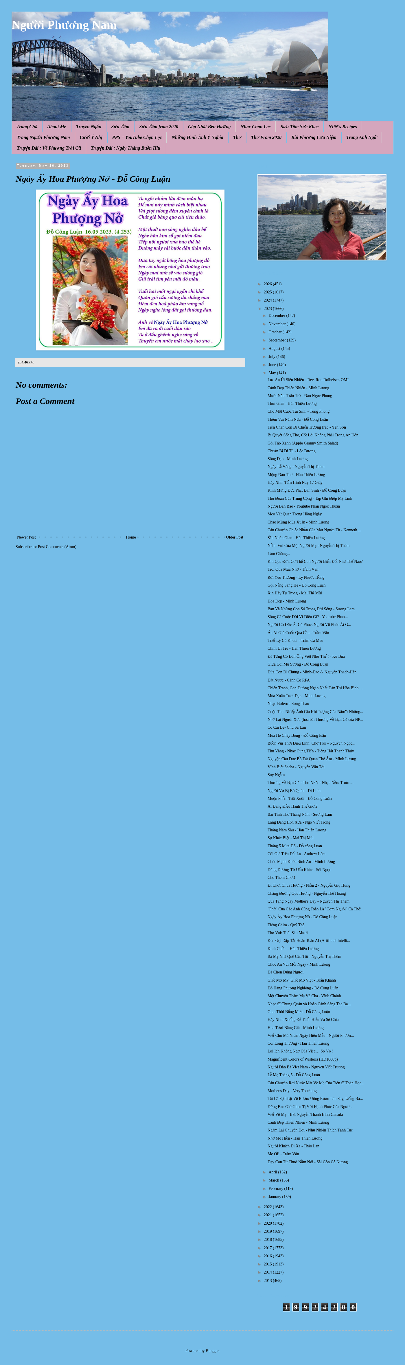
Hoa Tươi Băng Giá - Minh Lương (296, 1028)
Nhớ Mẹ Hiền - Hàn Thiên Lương (295, 1138)
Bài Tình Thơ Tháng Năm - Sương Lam (300, 814)
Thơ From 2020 (266, 137)
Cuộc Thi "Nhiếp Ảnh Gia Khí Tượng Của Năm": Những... (315, 712)
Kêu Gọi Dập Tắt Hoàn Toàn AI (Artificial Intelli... (309, 940)
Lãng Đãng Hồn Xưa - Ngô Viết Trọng (299, 822)
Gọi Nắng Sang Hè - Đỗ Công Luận (297, 585)
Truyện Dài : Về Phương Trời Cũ (49, 148)
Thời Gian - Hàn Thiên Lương (292, 403)
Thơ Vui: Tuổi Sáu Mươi (288, 933)
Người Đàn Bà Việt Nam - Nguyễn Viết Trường (306, 1067)
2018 (268, 1239)
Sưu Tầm (120, 126)
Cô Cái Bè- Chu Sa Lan (287, 727)
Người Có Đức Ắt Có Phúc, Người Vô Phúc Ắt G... (309, 624)
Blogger (212, 1351)
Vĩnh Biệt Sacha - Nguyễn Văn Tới (296, 767)
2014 (268, 1272)
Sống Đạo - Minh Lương (288, 459)
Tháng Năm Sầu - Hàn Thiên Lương (297, 830)
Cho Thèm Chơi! (281, 877)
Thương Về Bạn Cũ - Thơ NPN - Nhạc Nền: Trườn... (310, 782)
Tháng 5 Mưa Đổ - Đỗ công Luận (295, 846)
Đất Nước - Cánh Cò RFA (289, 680)
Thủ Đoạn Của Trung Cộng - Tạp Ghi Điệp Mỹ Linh (310, 498)
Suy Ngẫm (276, 775)
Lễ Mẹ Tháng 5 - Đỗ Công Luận (294, 1075)
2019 (268, 1231)
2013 (268, 1280)
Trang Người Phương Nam (43, 137)
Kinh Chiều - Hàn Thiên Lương (293, 949)
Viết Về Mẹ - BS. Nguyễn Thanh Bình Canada (305, 1114)
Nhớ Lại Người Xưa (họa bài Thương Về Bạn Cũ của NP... (315, 719)
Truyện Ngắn (89, 126)
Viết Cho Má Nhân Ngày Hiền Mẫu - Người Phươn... (311, 1035)
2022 (268, 1207)
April (273, 1172)
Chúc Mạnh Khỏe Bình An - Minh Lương (301, 861)
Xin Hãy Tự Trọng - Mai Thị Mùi (295, 593)
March (274, 1180)
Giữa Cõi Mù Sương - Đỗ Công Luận (298, 664)
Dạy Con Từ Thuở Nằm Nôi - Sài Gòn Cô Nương (308, 1162)
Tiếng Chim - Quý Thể (286, 925)
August (274, 348)
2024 (268, 300)
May (272, 373)
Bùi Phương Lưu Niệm (313, 137)
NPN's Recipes (342, 126)
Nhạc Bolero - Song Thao (288, 703)
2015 (268, 1264)
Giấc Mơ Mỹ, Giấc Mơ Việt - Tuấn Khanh (302, 980)
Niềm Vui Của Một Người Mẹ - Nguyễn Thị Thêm (309, 545)
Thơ (237, 137)
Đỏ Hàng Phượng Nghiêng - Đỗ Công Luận (303, 988)
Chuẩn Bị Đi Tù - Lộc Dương (292, 451)
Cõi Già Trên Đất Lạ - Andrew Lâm (296, 854)
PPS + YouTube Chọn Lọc (137, 137)
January (275, 1197)
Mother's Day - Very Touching (292, 1091)
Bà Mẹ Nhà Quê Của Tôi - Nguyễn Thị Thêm (304, 956)
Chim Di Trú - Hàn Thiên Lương (294, 648)
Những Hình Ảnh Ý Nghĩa (197, 137)
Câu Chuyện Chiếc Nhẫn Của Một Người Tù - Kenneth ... (314, 530)
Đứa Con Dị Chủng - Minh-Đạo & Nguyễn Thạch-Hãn (312, 672)
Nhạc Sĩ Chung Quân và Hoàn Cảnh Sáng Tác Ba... (309, 1004)
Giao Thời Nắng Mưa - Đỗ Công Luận (299, 1012)
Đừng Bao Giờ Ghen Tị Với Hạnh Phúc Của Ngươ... (310, 1107)
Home (131, 537)
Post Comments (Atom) (57, 547)
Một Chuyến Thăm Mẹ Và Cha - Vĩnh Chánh (304, 996)
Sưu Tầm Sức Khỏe (300, 126)
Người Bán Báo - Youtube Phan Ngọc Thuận (304, 506)
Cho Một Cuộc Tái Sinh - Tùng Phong (298, 411)
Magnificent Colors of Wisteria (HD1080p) (303, 1059)
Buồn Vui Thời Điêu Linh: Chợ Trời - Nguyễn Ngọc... (311, 743)
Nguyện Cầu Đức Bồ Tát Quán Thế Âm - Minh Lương (312, 759)
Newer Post (26, 537)
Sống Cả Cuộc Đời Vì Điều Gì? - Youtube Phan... (308, 617)
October (275, 332)
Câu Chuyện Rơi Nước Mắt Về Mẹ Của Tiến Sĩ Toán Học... (316, 1083)
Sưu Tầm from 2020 (158, 126)
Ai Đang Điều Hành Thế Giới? (293, 806)
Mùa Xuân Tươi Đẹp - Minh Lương (296, 696)
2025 (268, 292)
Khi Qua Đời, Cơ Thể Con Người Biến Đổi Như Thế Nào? (315, 561)
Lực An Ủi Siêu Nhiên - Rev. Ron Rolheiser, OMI (308, 380)
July (272, 356)
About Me (56, 126)
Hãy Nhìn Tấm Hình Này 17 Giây (295, 482)
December (277, 315)
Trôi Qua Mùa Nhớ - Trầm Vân (293, 569)
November (277, 324)
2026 (268, 284)
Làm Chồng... (279, 554)
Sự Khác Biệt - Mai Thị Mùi (291, 838)
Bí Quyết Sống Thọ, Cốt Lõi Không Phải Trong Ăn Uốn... (314, 435)
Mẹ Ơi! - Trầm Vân (283, 1154)
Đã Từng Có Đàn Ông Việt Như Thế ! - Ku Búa (306, 656)
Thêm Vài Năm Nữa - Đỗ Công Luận (298, 419)
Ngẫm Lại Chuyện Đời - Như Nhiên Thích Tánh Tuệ (310, 1130)
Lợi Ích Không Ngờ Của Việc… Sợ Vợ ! (301, 1051)
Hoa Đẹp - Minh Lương (287, 601)
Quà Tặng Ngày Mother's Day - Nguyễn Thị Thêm (308, 901)
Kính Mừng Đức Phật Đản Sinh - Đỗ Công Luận (307, 490)
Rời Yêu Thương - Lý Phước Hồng (296, 577)
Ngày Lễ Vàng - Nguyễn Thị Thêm (296, 466)
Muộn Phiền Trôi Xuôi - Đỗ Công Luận (300, 798)
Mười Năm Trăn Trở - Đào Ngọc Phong (300, 396)
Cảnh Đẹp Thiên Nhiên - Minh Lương (298, 388)
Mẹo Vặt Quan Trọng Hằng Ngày (295, 514)
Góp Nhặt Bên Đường (209, 126)
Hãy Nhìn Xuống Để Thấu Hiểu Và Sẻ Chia (303, 1019)
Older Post (235, 537)
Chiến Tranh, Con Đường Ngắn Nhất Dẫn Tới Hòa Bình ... (315, 688)
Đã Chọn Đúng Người (285, 972)
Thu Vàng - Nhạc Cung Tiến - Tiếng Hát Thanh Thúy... (312, 751)
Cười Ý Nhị (91, 137)
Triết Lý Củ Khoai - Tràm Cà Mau (295, 640)
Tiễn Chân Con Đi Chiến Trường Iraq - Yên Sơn (307, 427)
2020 (268, 1223)
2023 (268, 308)
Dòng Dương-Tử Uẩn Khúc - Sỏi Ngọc (299, 870)
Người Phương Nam (64, 25)
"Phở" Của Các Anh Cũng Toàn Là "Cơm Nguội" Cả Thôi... (316, 909)
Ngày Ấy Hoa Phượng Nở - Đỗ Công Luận (302, 917)
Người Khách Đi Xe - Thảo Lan (293, 1146)
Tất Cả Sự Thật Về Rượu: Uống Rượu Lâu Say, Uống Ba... (315, 1098)
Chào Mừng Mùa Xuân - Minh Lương (298, 522)
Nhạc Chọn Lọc (256, 126)
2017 (268, 1248)
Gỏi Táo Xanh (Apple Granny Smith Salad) (303, 443)
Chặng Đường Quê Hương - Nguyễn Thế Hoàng (307, 893)
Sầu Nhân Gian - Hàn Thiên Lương (296, 538)
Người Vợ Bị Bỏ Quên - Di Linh (294, 791)
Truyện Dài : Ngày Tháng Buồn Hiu (125, 148)
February (276, 1188)
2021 (268, 1215)
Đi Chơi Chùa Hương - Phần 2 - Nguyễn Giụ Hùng (309, 885)
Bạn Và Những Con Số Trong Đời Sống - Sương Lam (311, 609)
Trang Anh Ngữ (361, 137)
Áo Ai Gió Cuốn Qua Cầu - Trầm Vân (298, 633)
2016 (268, 1256)
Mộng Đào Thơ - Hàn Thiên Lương (296, 475)
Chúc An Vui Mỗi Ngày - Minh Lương (299, 964)
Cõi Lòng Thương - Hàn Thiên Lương (298, 1043)
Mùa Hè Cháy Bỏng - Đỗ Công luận (297, 735)
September (277, 340)
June (272, 365)
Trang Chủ (26, 126)
